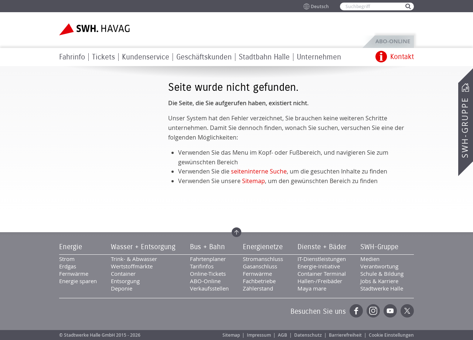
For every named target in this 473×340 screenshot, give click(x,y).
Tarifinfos (202, 266)
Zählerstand (258, 288)
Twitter (407, 310)
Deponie (121, 288)
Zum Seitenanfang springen (236, 232)
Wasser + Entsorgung (143, 247)
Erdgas (67, 266)
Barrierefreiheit (345, 335)
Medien (370, 258)
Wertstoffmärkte (132, 266)
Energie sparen (78, 281)
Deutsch (320, 6)
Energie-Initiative (318, 266)
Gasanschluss (260, 266)
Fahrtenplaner (208, 258)
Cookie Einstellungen (391, 335)
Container (123, 273)
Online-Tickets (208, 273)
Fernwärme (73, 273)
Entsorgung (125, 281)
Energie (70, 247)
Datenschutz (308, 335)
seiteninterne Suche (259, 171)
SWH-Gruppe (465, 127)
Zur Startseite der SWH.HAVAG (95, 29)
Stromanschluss (263, 258)
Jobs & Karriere (379, 281)
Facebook (356, 310)
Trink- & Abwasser (134, 258)
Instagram (373, 310)
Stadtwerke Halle (381, 288)
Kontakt (402, 57)
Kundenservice (145, 57)
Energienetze (263, 247)
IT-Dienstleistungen (321, 258)
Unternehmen (319, 57)
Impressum (259, 335)
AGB (282, 335)
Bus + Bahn (207, 247)
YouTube (390, 310)
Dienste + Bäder (321, 247)
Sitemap (253, 181)
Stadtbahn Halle (264, 57)
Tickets (103, 57)
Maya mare (311, 288)
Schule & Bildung (382, 273)
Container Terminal (321, 273)
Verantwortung (379, 266)
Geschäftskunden (204, 57)
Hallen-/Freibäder (319, 281)
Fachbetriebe (259, 281)
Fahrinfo (72, 57)
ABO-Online (392, 41)
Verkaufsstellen (209, 288)
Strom (67, 258)
